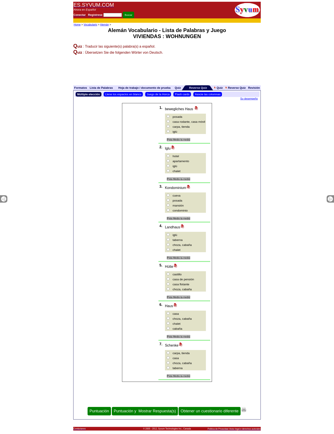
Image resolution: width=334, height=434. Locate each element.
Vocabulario (90, 24)
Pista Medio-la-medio (178, 139)
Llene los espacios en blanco (123, 94)
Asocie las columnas (208, 94)
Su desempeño (249, 98)
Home (77, 24)
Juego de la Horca (158, 94)
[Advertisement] (182, 20)
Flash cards (182, 94)
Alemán (104, 24)
